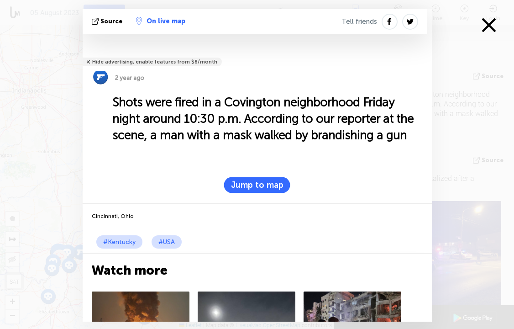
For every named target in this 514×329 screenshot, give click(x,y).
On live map (160, 21)
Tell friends (359, 21)
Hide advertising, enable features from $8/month (154, 62)
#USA (166, 242)
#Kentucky (119, 242)
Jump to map (257, 185)
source (108, 21)
